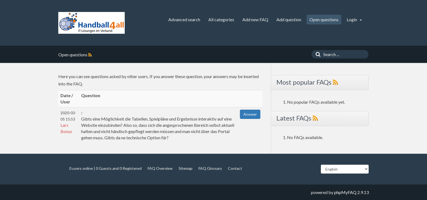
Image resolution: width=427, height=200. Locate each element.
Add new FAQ (255, 19)
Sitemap (186, 168)
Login (354, 19)
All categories (221, 19)
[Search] (317, 54)
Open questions (323, 19)
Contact (235, 168)
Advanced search (184, 19)
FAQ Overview (160, 168)
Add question (288, 19)
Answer (250, 114)
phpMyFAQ (345, 192)
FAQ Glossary (210, 168)
